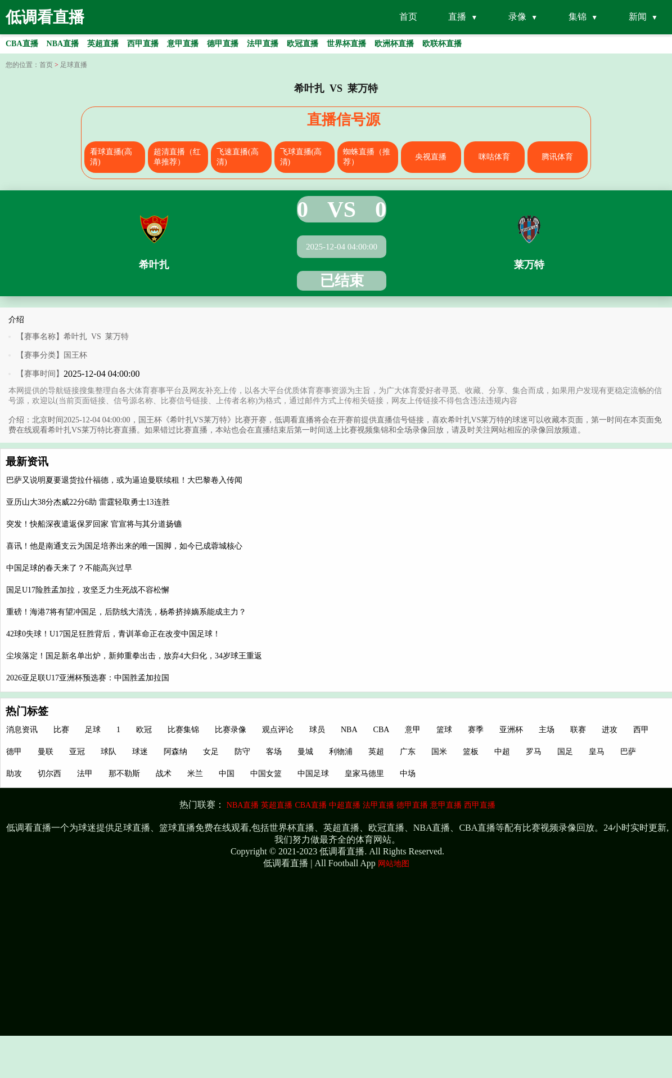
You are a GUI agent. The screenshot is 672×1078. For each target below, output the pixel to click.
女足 (211, 751)
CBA (381, 729)
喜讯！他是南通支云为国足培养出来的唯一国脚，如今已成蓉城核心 (124, 546)
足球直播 (73, 65)
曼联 (45, 751)
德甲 (14, 751)
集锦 (578, 16)
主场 (546, 729)
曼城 (305, 751)
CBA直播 (311, 805)
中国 (226, 773)
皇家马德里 (364, 773)
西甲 (641, 729)
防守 (242, 751)
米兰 (195, 773)
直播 (457, 16)
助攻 (14, 773)
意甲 (413, 729)
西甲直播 (479, 805)
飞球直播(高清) (301, 157)
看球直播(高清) (111, 157)
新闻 (638, 16)
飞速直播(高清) (238, 157)
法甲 (85, 773)
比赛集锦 (183, 729)
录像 (517, 16)
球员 (317, 729)
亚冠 (77, 751)
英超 (376, 751)
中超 (502, 751)
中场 (408, 773)
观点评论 (278, 729)
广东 (408, 751)
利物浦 (341, 751)
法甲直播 (378, 805)
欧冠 (144, 729)
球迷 (140, 751)
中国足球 (313, 773)
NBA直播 (243, 805)
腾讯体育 (557, 157)
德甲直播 (412, 805)
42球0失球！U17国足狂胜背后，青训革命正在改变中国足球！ (113, 634)
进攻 (609, 729)
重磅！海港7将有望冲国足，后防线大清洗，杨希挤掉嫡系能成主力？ (126, 612)
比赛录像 (230, 729)
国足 (565, 751)
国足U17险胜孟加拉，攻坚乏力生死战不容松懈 (87, 590)
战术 (164, 773)
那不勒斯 (124, 773)
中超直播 (344, 805)
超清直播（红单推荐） (177, 157)
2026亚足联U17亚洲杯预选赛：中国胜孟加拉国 (87, 678)
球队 (108, 751)
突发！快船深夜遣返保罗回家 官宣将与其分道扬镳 (94, 524)
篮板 (471, 751)
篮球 (444, 729)
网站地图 (393, 863)
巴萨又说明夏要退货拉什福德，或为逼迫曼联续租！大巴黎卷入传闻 (124, 480)
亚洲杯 (511, 729)
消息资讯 (22, 729)
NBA (349, 729)
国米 (439, 751)
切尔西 (49, 773)
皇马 (597, 751)
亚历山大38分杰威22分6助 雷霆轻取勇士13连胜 (88, 502)
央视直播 (431, 157)
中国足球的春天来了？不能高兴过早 (69, 568)
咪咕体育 (494, 157)
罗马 (534, 751)
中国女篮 (266, 773)
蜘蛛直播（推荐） (366, 157)
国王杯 (75, 355)
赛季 (476, 729)
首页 (408, 16)
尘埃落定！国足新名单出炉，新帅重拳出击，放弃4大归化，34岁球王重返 (134, 656)
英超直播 (276, 805)
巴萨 (628, 751)
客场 (274, 751)
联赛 (578, 729)
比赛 (61, 729)
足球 (93, 729)
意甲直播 (446, 805)
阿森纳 (175, 751)
